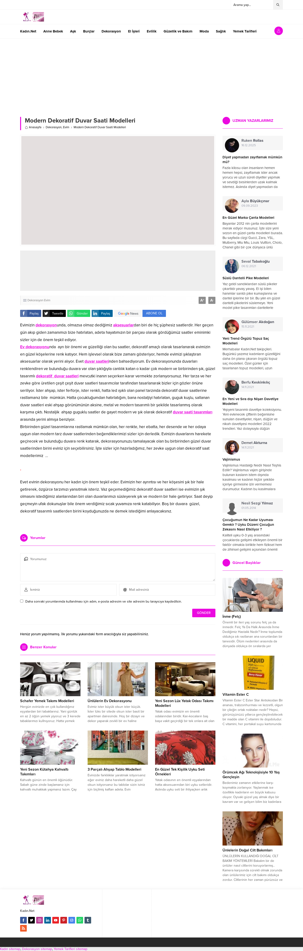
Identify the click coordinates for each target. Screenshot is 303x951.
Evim (66, 127)
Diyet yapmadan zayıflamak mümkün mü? (252, 159)
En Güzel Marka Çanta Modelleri (248, 217)
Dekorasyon (54, 127)
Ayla (255, 201)
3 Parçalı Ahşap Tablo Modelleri (114, 769)
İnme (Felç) (232, 616)
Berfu (255, 382)
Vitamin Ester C (236, 694)
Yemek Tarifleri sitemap (70, 949)
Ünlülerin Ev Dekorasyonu (110, 701)
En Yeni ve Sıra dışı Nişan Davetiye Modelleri (250, 401)
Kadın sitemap (10, 949)
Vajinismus (231, 459)
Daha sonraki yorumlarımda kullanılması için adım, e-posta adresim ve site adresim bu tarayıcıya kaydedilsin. (103, 601)
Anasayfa (33, 127)
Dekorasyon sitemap (37, 949)
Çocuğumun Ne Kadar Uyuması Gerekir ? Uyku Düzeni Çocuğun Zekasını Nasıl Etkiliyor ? (248, 524)
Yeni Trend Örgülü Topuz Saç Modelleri (246, 340)
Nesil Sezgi (257, 503)
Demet (254, 442)
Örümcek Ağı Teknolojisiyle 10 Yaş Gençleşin (251, 774)
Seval (255, 261)
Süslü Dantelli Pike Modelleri (246, 278)
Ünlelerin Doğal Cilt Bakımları (247, 850)
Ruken (252, 140)
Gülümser (257, 322)
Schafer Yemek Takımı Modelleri (47, 701)
